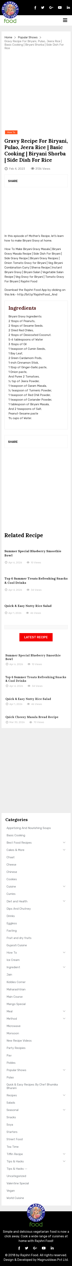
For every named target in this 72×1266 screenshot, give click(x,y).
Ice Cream (13, 960)
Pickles (11, 1063)
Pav (9, 1055)
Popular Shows (28, 37)
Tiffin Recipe (15, 1154)
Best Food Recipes (19, 842)
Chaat (11, 857)
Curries (11, 894)
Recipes (12, 1095)
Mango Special (16, 1004)
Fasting (12, 930)
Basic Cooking (16, 835)
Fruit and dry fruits (19, 938)
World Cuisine (15, 1198)
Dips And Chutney (19, 908)
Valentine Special (18, 1183)
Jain (9, 974)
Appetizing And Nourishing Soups (29, 828)
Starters (12, 1132)
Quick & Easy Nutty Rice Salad (27, 606)
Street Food (15, 1139)
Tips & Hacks (15, 1161)
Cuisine (11, 886)
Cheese (11, 864)
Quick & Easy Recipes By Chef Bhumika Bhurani (32, 1086)
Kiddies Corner (16, 982)
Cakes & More (15, 850)
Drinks (11, 916)
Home (8, 37)
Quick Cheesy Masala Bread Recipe (31, 717)
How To (12, 952)
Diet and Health (17, 901)
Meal (9, 1011)
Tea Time (13, 1147)
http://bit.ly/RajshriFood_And (37, 294)
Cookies (12, 879)
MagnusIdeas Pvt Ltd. (53, 1260)
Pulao (10, 1077)
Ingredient (13, 967)
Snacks (11, 1117)
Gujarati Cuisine (17, 945)
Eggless (12, 923)
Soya (10, 1124)
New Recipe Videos (19, 1040)
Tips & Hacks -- (17, 1168)
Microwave (14, 1026)
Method (12, 1018)
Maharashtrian (16, 989)
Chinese (12, 872)
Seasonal (12, 1110)
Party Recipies (16, 1048)
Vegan (11, 1190)
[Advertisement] (36, 90)
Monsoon (13, 1033)
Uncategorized (16, 1176)
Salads (11, 1102)
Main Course (15, 996)
